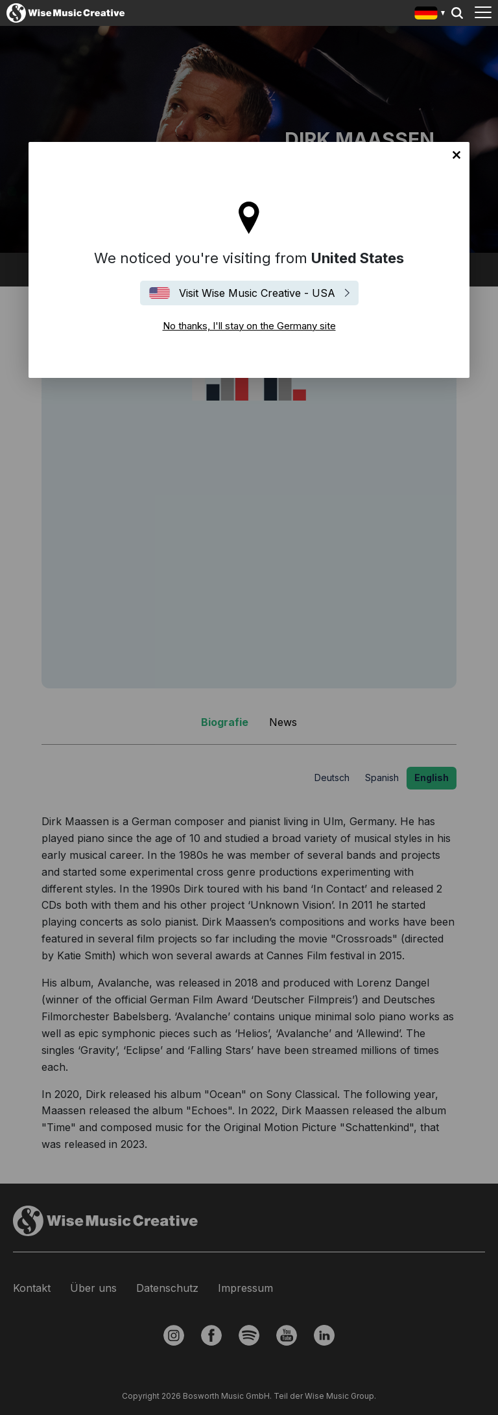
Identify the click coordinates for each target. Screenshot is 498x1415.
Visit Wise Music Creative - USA (257, 293)
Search (457, 13)
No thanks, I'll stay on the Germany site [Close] (456, 155)
